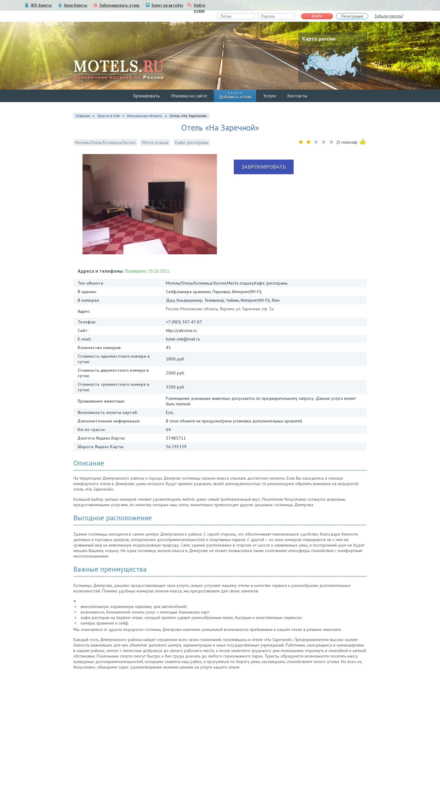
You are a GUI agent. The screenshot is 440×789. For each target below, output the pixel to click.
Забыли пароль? (388, 16)
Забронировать (263, 166)
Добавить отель (235, 97)
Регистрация (352, 16)
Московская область (144, 115)
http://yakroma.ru (181, 330)
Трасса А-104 (108, 115)
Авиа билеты (75, 5)
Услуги (269, 96)
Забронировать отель (119, 5)
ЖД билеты (41, 5)
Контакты (297, 96)
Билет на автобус (167, 5)
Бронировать (147, 96)
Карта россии (319, 38)
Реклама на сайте (189, 96)
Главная (83, 115)
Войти (317, 16)
